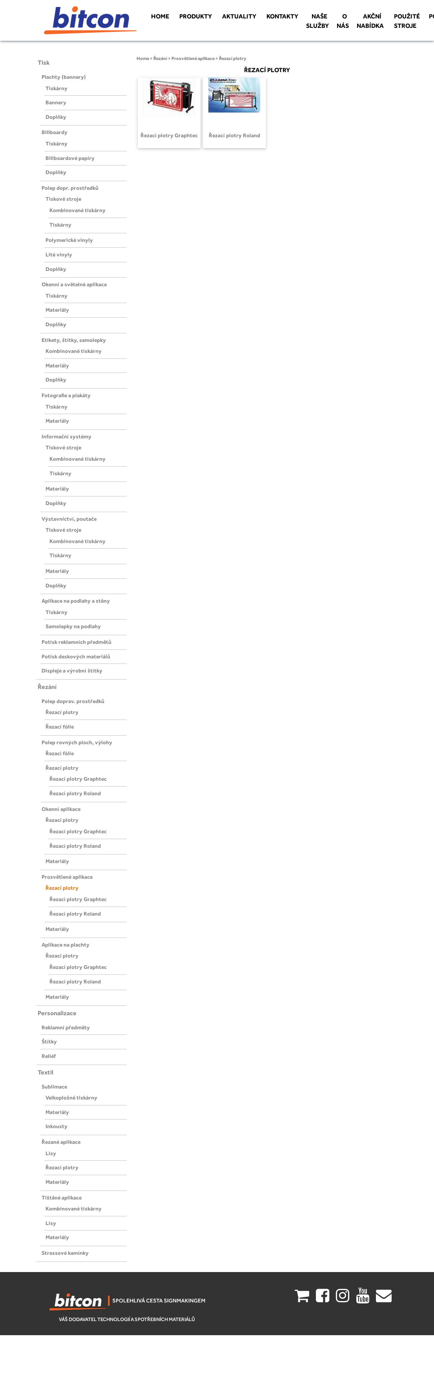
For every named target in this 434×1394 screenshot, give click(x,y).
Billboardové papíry (70, 158)
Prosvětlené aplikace (67, 877)
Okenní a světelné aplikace (74, 284)
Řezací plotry (62, 712)
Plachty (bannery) (64, 77)
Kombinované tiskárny (77, 210)
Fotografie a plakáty (66, 395)
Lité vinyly (59, 254)
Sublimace (54, 1086)
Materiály (57, 310)
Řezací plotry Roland (75, 793)
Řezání (47, 687)
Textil (45, 1072)
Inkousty (56, 1126)
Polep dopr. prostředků (70, 188)
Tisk (44, 62)
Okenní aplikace (61, 809)
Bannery (56, 102)
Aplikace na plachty (65, 944)
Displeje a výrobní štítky (72, 670)
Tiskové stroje (63, 199)
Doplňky (56, 117)
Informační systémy (66, 436)
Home (143, 58)
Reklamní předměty (66, 1027)
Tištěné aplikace (62, 1197)
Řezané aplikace (61, 1142)
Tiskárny (56, 88)
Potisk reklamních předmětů (76, 642)
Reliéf (49, 1056)
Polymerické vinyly (69, 240)
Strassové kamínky (65, 1253)
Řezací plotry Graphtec (78, 779)
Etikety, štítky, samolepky (74, 340)
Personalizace (57, 1013)
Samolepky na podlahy (73, 626)
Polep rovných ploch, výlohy (77, 742)
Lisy (51, 1153)
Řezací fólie (60, 726)
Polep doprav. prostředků (73, 701)
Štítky (49, 1041)
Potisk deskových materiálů (76, 656)
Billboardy (54, 132)
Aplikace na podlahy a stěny (76, 601)
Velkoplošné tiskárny (71, 1097)
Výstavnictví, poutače (69, 519)
